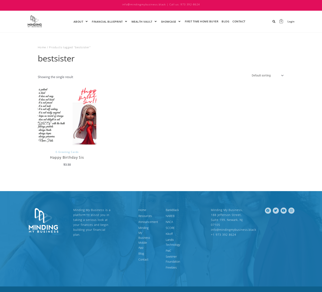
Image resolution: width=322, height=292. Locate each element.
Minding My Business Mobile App (138, 230)
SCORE (170, 228)
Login (291, 21)
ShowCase (171, 21)
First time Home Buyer (201, 21)
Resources (126, 216)
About (81, 21)
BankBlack (172, 210)
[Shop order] (265, 75)
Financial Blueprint (110, 21)
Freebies (171, 258)
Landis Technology (177, 240)
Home (42, 47)
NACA (169, 222)
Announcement (130, 222)
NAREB (170, 216)
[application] (83, 21)
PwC (168, 246)
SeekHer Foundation (179, 252)
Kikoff (169, 234)
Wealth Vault (144, 21)
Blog (225, 21)
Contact (238, 21)
